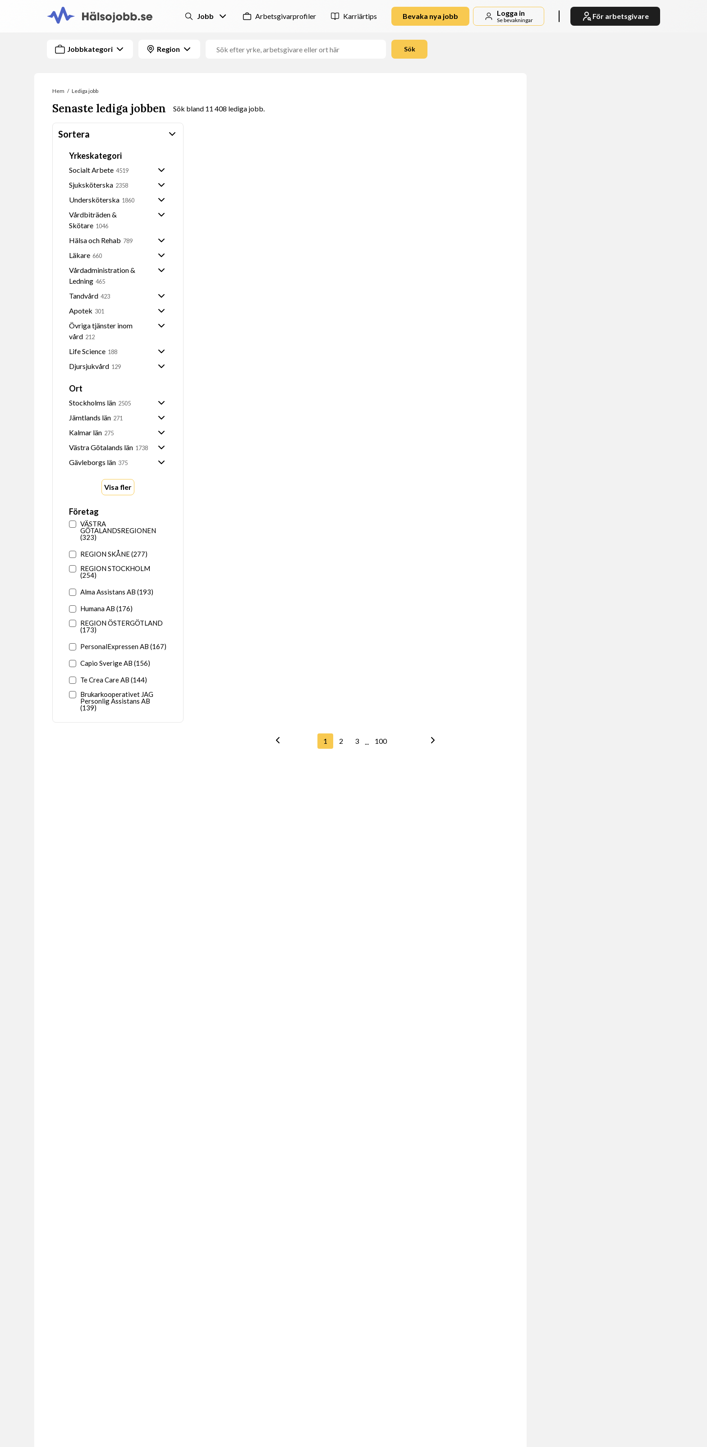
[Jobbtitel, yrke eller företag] (299, 49)
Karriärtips (360, 16)
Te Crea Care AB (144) (108, 680)
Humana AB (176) (101, 608)
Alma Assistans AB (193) (111, 592)
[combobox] (362, 49)
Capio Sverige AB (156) (109, 663)
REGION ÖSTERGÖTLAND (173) (116, 626)
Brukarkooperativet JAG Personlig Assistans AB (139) (111, 701)
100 (381, 741)
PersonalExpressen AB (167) (117, 646)
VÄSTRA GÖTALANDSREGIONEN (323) (112, 531)
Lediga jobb (85, 91)
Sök (409, 49)
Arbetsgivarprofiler (285, 16)
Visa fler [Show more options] (118, 487)
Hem (58, 91)
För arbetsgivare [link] (615, 16)
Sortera (118, 134)
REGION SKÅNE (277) (108, 554)
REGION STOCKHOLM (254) (109, 572)
